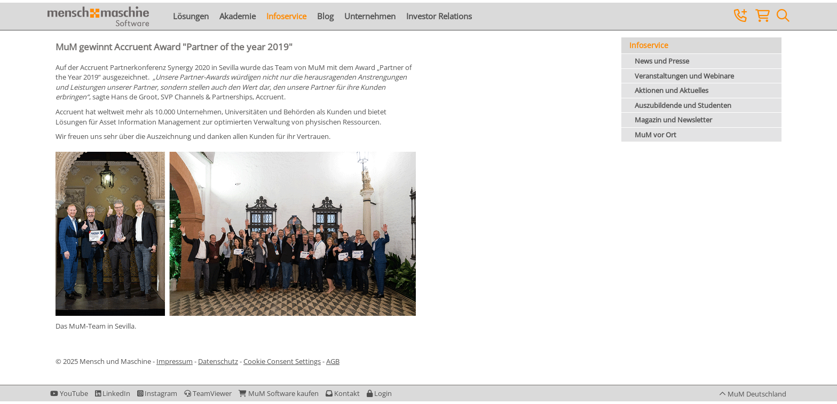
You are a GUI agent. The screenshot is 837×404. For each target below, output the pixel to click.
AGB (332, 361)
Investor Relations (439, 16)
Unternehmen (370, 16)
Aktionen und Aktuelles (671, 90)
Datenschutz (218, 361)
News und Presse (662, 61)
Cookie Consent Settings (282, 361)
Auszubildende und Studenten (683, 105)
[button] (379, 393)
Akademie (237, 16)
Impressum (174, 361)
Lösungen (191, 16)
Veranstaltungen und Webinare (684, 76)
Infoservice (286, 16)
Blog (325, 16)
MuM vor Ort (655, 134)
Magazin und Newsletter (673, 120)
